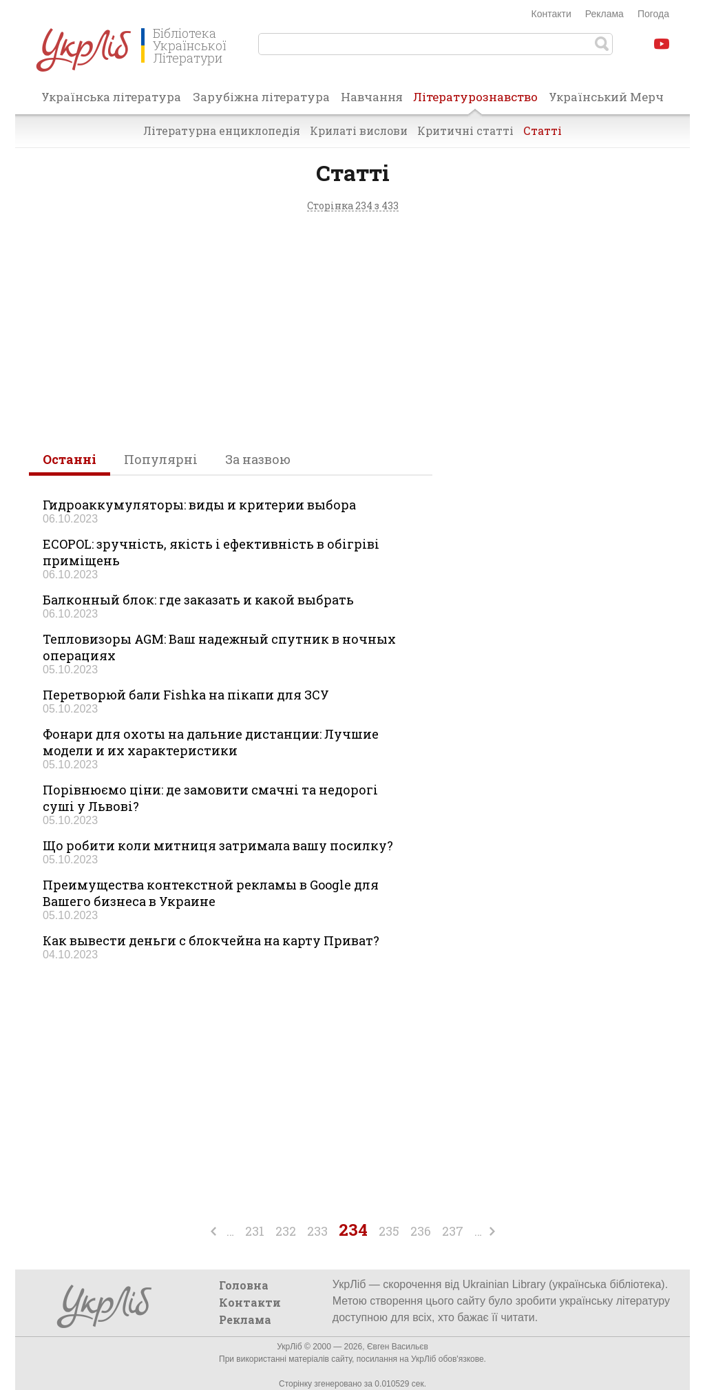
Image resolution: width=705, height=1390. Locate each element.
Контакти (551, 14)
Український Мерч (606, 97)
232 (285, 1231)
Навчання (372, 97)
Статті (542, 130)
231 (254, 1231)
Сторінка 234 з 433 (353, 206)
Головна (244, 1285)
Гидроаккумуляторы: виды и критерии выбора (199, 504)
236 (420, 1231)
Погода (653, 14)
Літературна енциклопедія (221, 130)
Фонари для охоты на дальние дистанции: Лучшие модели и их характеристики (211, 742)
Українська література (111, 97)
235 (389, 1231)
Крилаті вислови (359, 130)
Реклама (604, 14)
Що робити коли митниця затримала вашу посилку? (218, 845)
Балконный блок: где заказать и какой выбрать (198, 599)
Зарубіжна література (261, 97)
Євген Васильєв (397, 1346)
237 (452, 1231)
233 (317, 1231)
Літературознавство (475, 101)
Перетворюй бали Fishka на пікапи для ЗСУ (186, 694)
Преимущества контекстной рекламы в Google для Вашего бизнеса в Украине (211, 892)
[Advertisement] (352, 327)
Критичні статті (465, 130)
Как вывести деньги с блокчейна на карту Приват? (211, 940)
